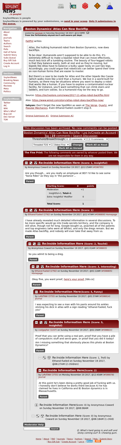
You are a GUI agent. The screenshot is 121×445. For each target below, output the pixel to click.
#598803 (101, 248)
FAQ (5, 35)
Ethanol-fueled (60, 361)
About (7, 32)
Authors (7, 43)
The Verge (91, 105)
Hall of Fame (10, 52)
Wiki (6, 108)
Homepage (111, 214)
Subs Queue (10, 58)
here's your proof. (74, 279)
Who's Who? (10, 111)
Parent (30, 181)
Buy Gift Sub (10, 60)
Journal (38, 299)
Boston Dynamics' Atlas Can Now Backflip (56, 29)
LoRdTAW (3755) (46, 296)
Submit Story (10, 55)
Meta (6, 88)
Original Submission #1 (37, 116)
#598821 (106, 330)
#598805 (106, 271)
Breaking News (11, 80)
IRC (5, 105)
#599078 (108, 375)
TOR (6, 119)
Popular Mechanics (37, 108)
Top (47, 135)
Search (7, 46)
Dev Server (9, 117)
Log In (7, 66)
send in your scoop (75, 21)
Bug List (8, 114)
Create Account (11, 63)
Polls (6, 49)
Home (38, 439)
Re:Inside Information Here (59, 162)
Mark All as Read (97, 144)
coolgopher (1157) (47, 330)
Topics (7, 41)
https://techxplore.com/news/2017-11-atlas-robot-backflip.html (72, 95)
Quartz (103, 105)
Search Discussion (85, 135)
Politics (7, 91)
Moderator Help (34, 424)
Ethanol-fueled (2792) (39, 214)
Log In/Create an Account (99, 132)
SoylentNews (12, 9)
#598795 (98, 167)
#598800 (100, 214)
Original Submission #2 (62, 116)
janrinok (39, 33)
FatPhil (29, 41)
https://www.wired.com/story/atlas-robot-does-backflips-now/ (68, 100)
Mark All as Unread (70, 148)
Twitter (7, 103)
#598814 (104, 296)
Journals (8, 38)
